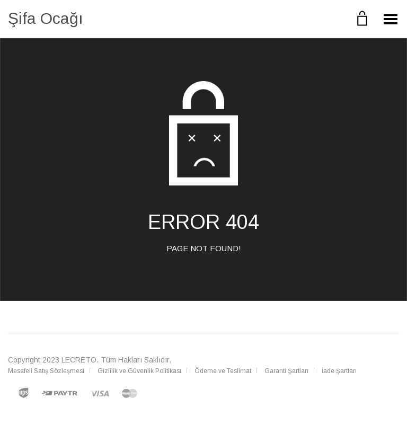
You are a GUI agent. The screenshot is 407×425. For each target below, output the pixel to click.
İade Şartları (339, 371)
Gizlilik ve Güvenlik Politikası (139, 371)
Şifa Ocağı (45, 18)
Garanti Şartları (286, 371)
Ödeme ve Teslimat (222, 371)
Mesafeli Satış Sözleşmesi (46, 371)
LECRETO (78, 360)
